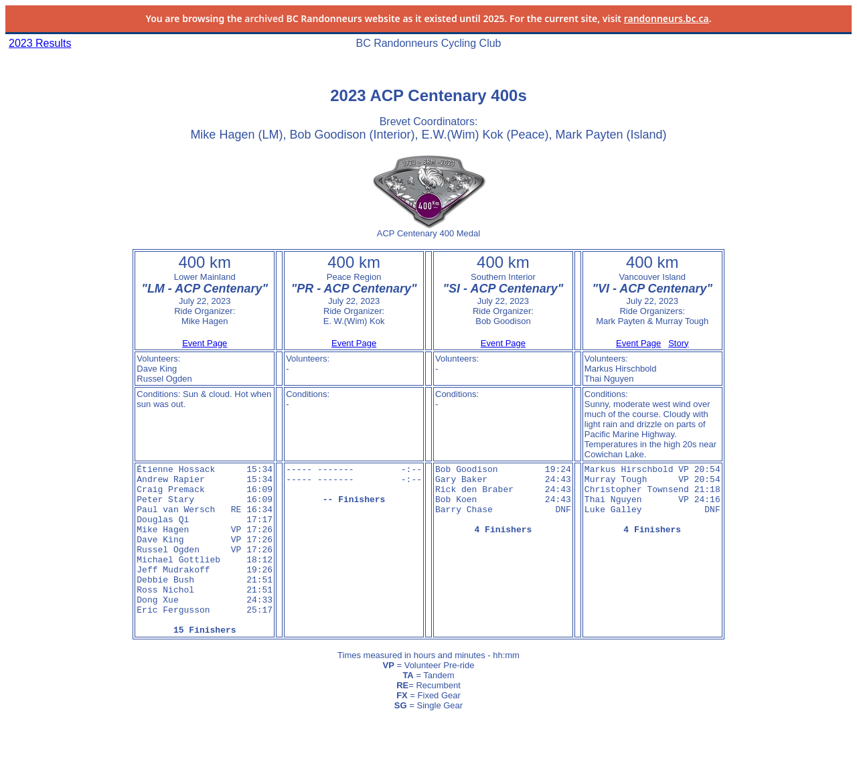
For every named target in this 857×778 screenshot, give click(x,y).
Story (678, 343)
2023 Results (40, 43)
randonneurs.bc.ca (666, 18)
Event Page (204, 343)
